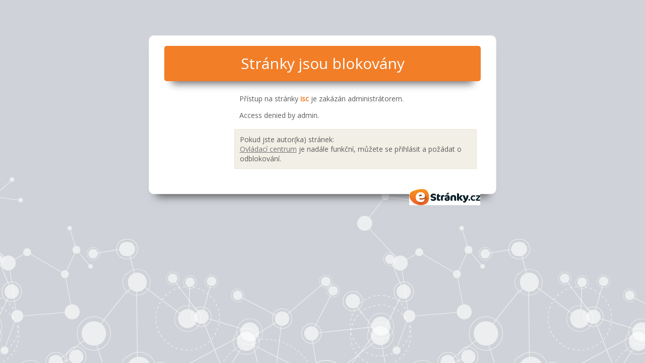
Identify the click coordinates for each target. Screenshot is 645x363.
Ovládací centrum (268, 149)
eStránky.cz (445, 197)
